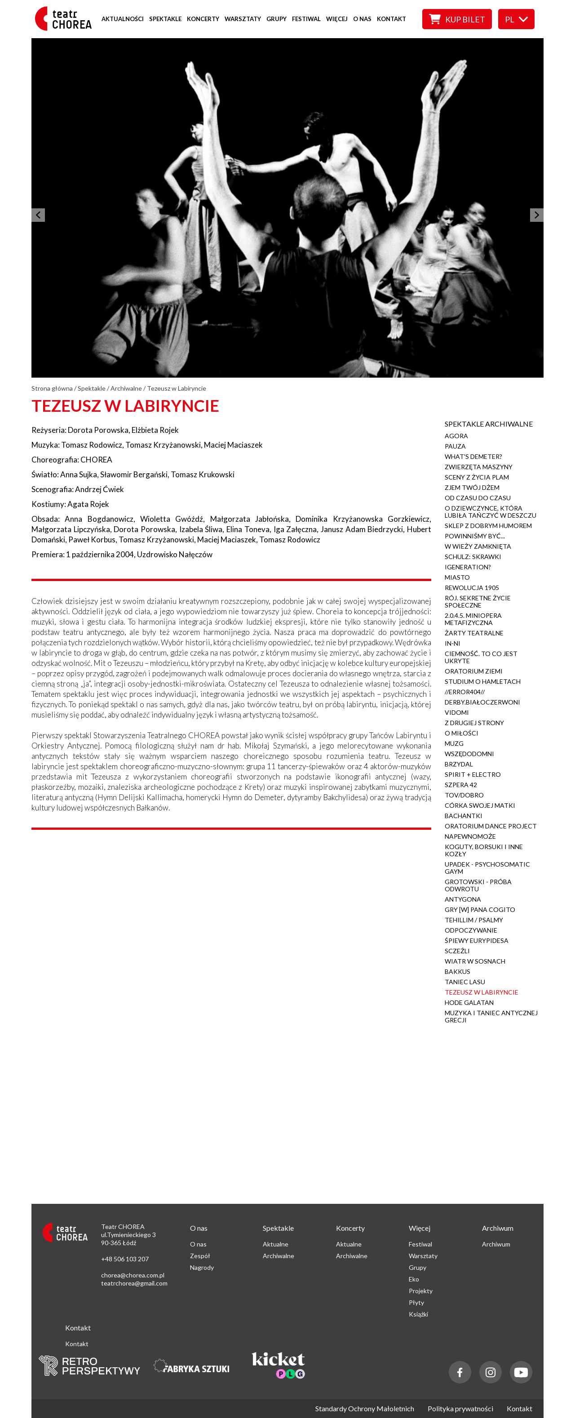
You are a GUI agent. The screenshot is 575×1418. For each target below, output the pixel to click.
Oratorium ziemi (474, 671)
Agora (456, 436)
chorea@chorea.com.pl (132, 1275)
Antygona (463, 899)
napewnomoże (470, 836)
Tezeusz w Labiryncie (481, 992)
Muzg (454, 743)
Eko (414, 1279)
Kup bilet (457, 19)
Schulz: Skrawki (473, 556)
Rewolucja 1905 (472, 587)
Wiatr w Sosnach (475, 961)
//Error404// (465, 692)
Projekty (421, 1291)
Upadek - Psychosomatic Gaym (487, 867)
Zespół (200, 1255)
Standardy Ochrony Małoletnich (364, 1408)
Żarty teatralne (474, 633)
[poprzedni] (38, 215)
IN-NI (452, 643)
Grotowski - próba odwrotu (478, 885)
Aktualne (275, 1244)
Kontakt (391, 18)
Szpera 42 (461, 784)
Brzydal (459, 764)
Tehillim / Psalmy (474, 920)
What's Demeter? (473, 456)
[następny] (537, 215)
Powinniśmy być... (475, 536)
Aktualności (123, 18)
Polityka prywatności (460, 1408)
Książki (418, 1314)
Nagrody (202, 1267)
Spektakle (165, 18)
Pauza (455, 446)
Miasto (457, 577)
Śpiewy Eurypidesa (477, 940)
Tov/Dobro (464, 795)
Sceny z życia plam (477, 477)
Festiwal (306, 18)
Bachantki (463, 815)
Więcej (337, 18)
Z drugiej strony (474, 723)
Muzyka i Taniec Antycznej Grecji (491, 1016)
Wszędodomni (469, 753)
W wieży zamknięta (478, 546)
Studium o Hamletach (483, 681)
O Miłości (461, 733)
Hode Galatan (469, 1002)
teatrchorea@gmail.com (134, 1283)
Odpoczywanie (471, 930)
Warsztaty (243, 18)
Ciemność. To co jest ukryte (481, 657)
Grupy (276, 18)
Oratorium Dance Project (491, 826)
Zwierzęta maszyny (479, 467)
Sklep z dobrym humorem (488, 525)
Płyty (416, 1302)
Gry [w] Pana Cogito (480, 909)
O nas (362, 18)
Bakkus (457, 971)
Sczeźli (457, 951)
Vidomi (457, 712)
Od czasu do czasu (478, 498)
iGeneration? (468, 567)
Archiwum (496, 1244)
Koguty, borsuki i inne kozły (484, 850)
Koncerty (203, 18)
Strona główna (52, 388)
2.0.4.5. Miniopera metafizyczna (473, 619)
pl (516, 19)
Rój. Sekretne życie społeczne (478, 601)
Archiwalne (126, 388)
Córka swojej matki (480, 805)
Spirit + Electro (473, 774)
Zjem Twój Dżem (472, 487)
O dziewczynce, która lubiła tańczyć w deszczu (490, 511)
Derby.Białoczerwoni (482, 702)
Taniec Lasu (465, 982)
